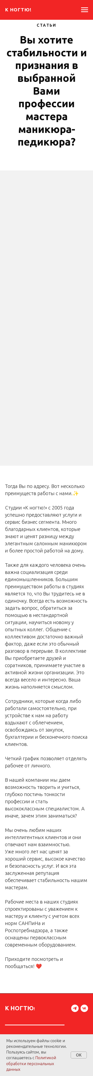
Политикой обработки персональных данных (31, 1063)
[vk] (84, 1008)
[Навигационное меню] (84, 9)
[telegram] (75, 1008)
